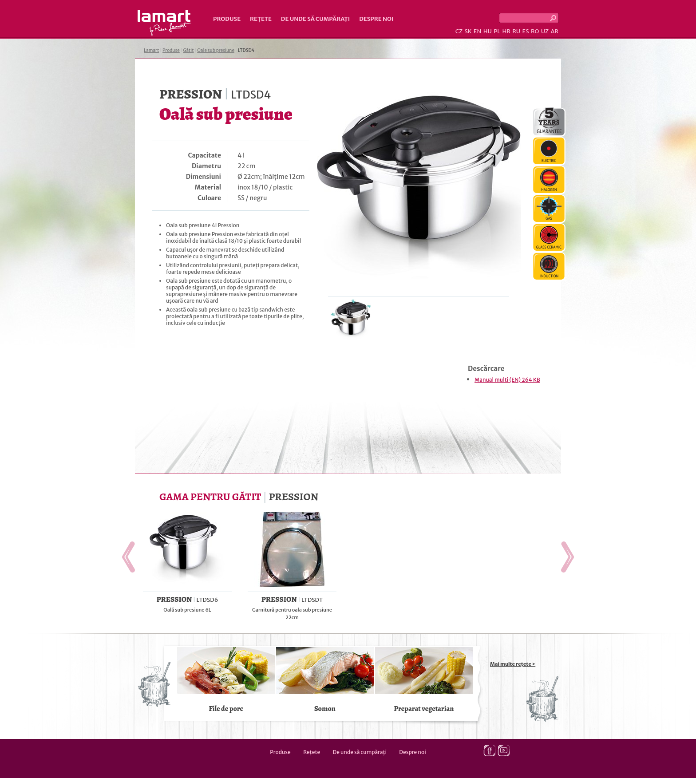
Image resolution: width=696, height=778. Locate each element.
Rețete (261, 19)
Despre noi (376, 19)
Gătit (188, 50)
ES (525, 31)
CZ (459, 31)
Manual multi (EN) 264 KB (507, 379)
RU (516, 31)
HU (487, 31)
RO (535, 31)
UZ (545, 31)
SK (467, 31)
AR (554, 31)
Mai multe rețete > (512, 664)
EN (478, 31)
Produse (227, 19)
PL (497, 31)
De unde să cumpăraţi (315, 19)
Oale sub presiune (215, 50)
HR (506, 31)
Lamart (164, 22)
